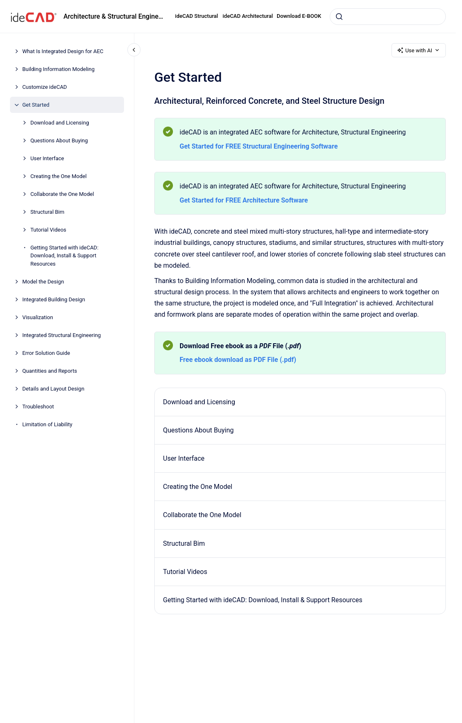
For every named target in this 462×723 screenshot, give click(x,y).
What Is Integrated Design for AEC (63, 51)
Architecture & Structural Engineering (114, 16)
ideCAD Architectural (248, 16)
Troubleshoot (38, 406)
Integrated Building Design (53, 299)
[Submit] (339, 16)
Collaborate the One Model (62, 194)
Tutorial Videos (48, 230)
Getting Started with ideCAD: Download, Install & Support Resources (64, 255)
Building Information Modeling (58, 69)
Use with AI (418, 50)
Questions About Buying (59, 140)
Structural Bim (47, 212)
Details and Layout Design (53, 389)
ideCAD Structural (196, 16)
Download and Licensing (59, 123)
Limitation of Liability (47, 424)
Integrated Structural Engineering (61, 335)
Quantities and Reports (49, 371)
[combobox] (387, 16)
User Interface (47, 158)
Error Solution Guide (46, 353)
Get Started (35, 105)
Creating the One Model (58, 176)
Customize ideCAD (44, 87)
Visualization (37, 317)
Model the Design (43, 281)
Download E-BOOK (299, 16)
